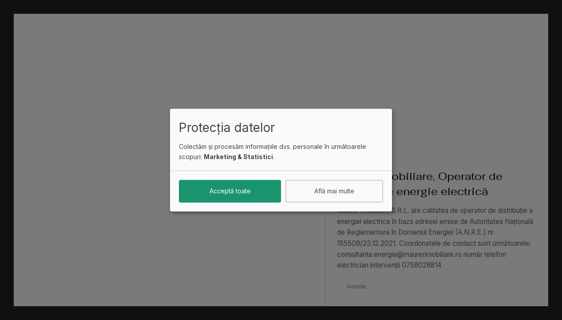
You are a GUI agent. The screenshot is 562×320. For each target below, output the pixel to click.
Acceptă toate (230, 191)
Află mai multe (334, 191)
